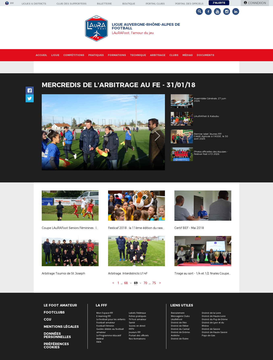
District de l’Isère (179, 338)
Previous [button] (48, 133)
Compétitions (73, 55)
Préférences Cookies (56, 345)
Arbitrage (157, 55)
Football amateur (105, 322)
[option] (103, 132)
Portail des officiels (189, 3)
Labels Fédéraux (137, 313)
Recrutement (177, 313)
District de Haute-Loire (213, 316)
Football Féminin (105, 326)
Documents (205, 55)
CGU (47, 319)
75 (154, 283)
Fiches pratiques (137, 316)
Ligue (55, 55)
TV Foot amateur (137, 319)
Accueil (41, 55)
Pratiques (96, 55)
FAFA (98, 342)
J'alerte (219, 2)
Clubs (173, 55)
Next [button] (157, 133)
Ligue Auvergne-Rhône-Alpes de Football (146, 26)
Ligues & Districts (34, 3)
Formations (117, 55)
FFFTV (131, 329)
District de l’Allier (180, 326)
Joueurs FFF (135, 332)
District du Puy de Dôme (214, 319)
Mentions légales (61, 326)
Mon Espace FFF (104, 313)
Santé (132, 322)
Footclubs (54, 312)
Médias (187, 55)
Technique (138, 55)
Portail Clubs (155, 3)
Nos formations (137, 338)
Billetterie (104, 3)
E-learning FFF (103, 316)
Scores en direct (137, 326)
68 (126, 283)
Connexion (257, 3)
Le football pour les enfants (110, 319)
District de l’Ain (179, 322)
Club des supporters (71, 3)
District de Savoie (211, 329)
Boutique (128, 3)
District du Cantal (180, 329)
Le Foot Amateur (60, 305)
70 (145, 283)
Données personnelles (57, 335)
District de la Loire (211, 313)
